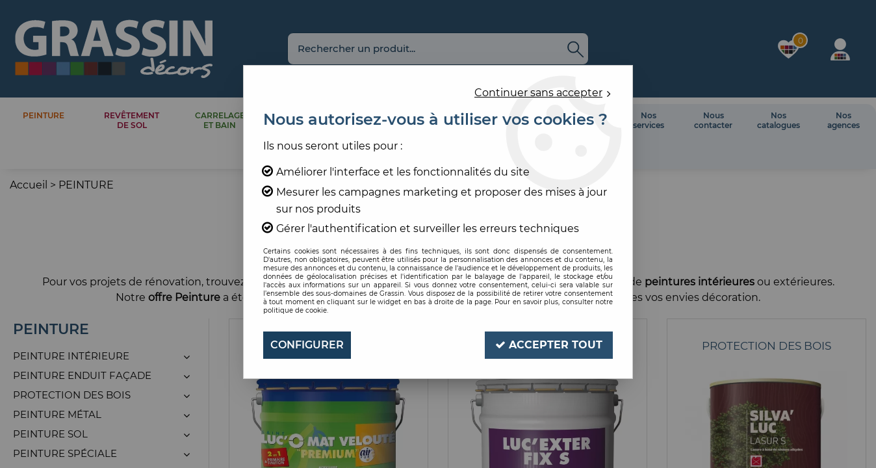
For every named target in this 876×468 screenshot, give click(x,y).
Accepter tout (548, 345)
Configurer (307, 345)
